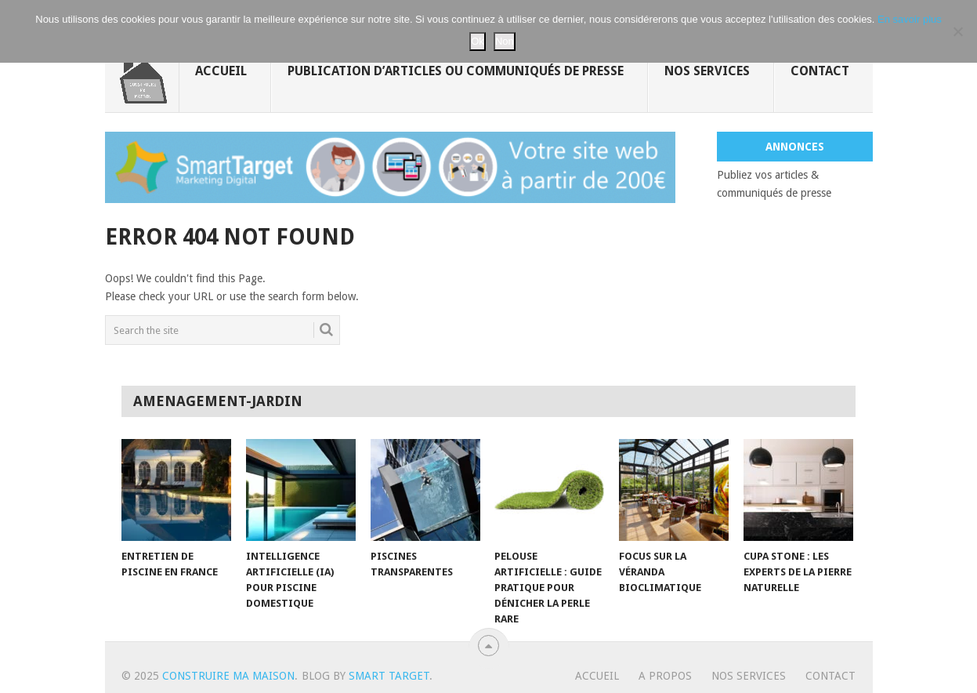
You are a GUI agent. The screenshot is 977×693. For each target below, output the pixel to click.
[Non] (957, 31)
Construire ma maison (228, 675)
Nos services (707, 70)
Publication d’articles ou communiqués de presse (456, 70)
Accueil (221, 70)
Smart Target (389, 675)
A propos (665, 675)
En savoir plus (909, 19)
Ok (477, 41)
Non (504, 41)
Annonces (794, 146)
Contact (820, 70)
